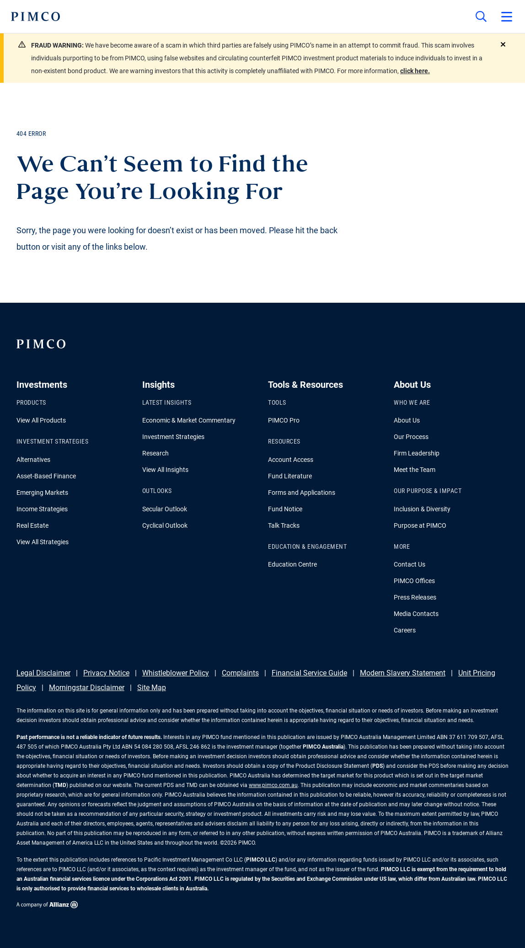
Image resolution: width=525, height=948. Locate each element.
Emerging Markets (42, 492)
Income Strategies (42, 509)
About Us (407, 420)
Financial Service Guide (309, 673)
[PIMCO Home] (35, 16)
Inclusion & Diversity (422, 509)
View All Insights (165, 469)
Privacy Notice (106, 673)
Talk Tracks (284, 525)
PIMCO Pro (284, 420)
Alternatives (33, 459)
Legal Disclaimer (43, 673)
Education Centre (292, 564)
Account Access (290, 459)
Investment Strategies (173, 436)
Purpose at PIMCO (420, 525)
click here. (415, 71)
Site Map (151, 687)
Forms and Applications (301, 492)
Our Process (411, 436)
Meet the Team (414, 469)
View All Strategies (42, 542)
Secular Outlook (164, 509)
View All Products (41, 420)
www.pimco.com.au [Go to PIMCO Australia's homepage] (273, 785)
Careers (405, 630)
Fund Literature (290, 476)
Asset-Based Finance (46, 476)
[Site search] (481, 16)
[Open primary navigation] (506, 16)
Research (155, 453)
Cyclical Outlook (165, 525)
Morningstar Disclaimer (86, 687)
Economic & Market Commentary (189, 420)
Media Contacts (416, 613)
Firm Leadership (416, 453)
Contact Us (409, 564)
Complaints (240, 673)
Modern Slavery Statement (402, 673)
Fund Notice (285, 509)
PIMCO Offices (414, 580)
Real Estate (32, 525)
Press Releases (415, 597)
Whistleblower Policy (175, 673)
